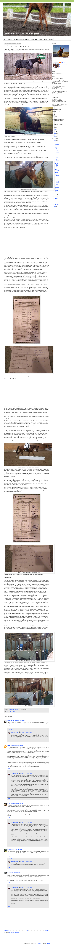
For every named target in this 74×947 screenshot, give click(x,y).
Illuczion (45, 39)
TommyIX (39, 943)
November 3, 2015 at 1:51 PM (26, 773)
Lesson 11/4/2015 (57, 175)
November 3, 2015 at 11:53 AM (17, 745)
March (56, 200)
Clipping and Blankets (57, 151)
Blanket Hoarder (57, 154)
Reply (8, 726)
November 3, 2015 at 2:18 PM (16, 849)
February (56, 201)
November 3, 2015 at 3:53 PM (15, 872)
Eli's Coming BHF (34, 39)
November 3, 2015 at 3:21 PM (26, 822)
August (56, 190)
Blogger (48, 943)
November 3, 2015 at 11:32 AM (21, 720)
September (57, 187)
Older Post (47, 930)
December (57, 141)
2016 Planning (57, 170)
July (56, 193)
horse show (9, 711)
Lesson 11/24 (56, 148)
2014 (55, 206)
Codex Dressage (14, 732)
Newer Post (6, 930)
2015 (55, 140)
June (56, 194)
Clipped (56, 172)
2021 (55, 129)
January (56, 204)
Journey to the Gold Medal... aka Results (21, 39)
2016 (55, 138)
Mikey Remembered (57, 160)
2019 (55, 133)
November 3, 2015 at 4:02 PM (26, 887)
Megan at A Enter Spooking (41, 145)
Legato (40, 39)
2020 (55, 131)
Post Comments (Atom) (14, 932)
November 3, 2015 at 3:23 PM (26, 861)
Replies (10, 729)
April (56, 198)
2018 (55, 135)
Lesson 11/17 (56, 157)
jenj (8, 872)
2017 (55, 136)
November (57, 144)
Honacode (51, 39)
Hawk (8, 849)
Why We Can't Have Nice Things (56, 165)
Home (5, 39)
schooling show (14, 711)
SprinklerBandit (10, 720)
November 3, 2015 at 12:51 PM (17, 803)
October (56, 184)
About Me (10, 39)
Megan (8, 745)
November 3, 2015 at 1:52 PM (26, 732)
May (56, 196)
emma (8, 803)
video (19, 711)
